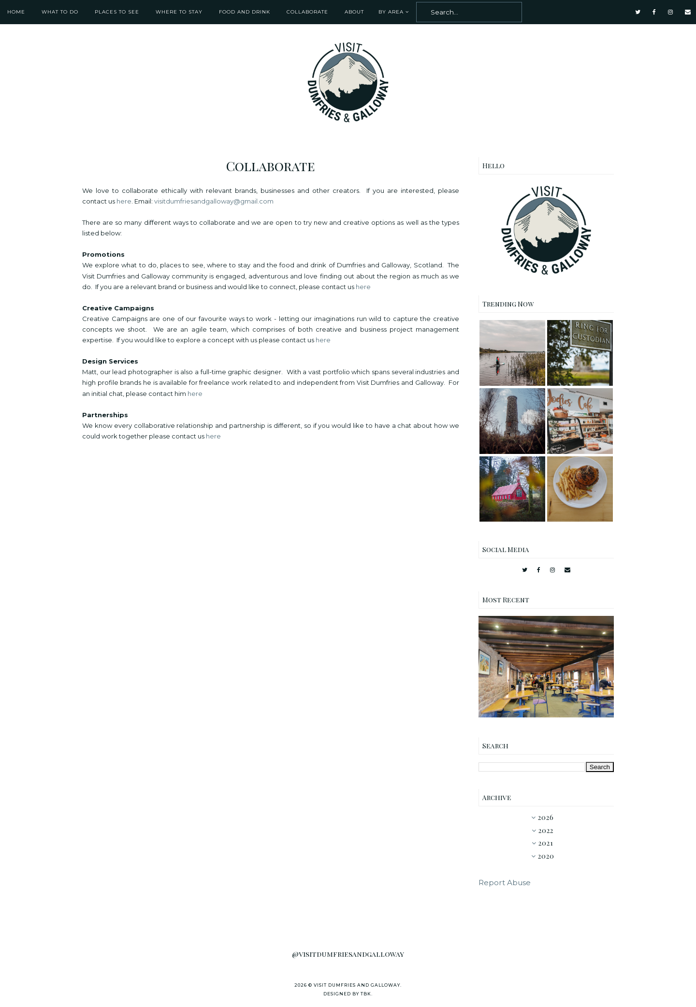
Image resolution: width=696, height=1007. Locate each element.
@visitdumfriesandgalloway (348, 954)
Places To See (117, 12)
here (123, 201)
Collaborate (307, 12)
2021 (545, 842)
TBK (366, 993)
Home (16, 12)
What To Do (60, 12)
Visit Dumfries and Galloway (357, 985)
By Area (391, 12)
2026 (546, 817)
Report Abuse (504, 882)
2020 (546, 856)
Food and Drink (244, 12)
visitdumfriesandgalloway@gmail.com (214, 201)
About (354, 12)
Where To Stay (179, 12)
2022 (545, 830)
